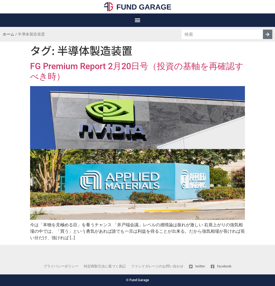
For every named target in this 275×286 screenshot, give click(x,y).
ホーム (9, 34)
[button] (137, 20)
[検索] (267, 34)
